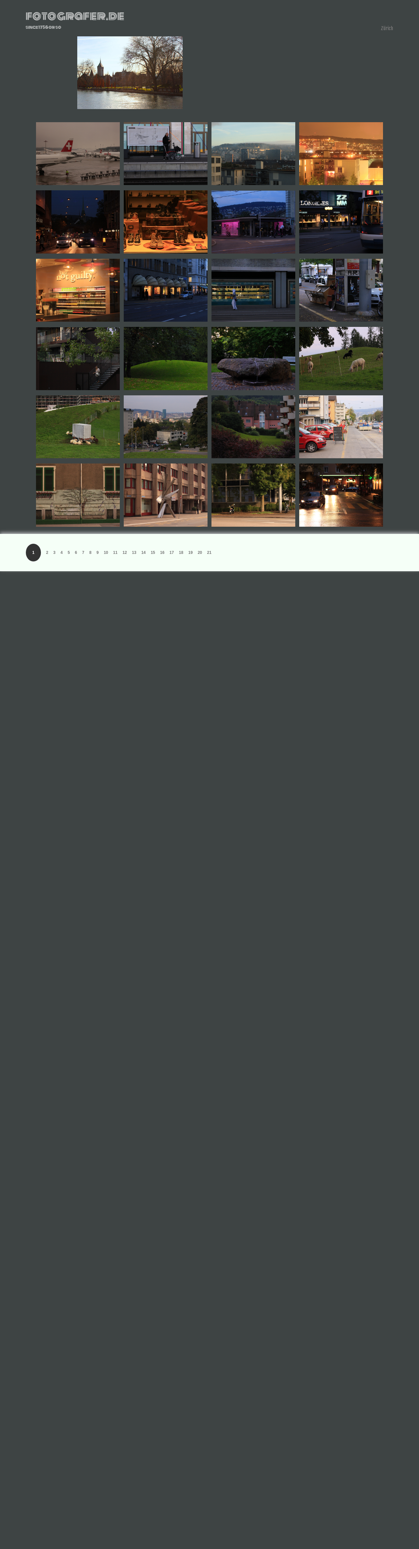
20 (200, 552)
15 (153, 552)
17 (172, 552)
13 (134, 552)
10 (106, 552)
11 (115, 552)
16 (162, 552)
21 (209, 552)
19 (190, 552)
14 (143, 552)
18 (181, 552)
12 (124, 552)
